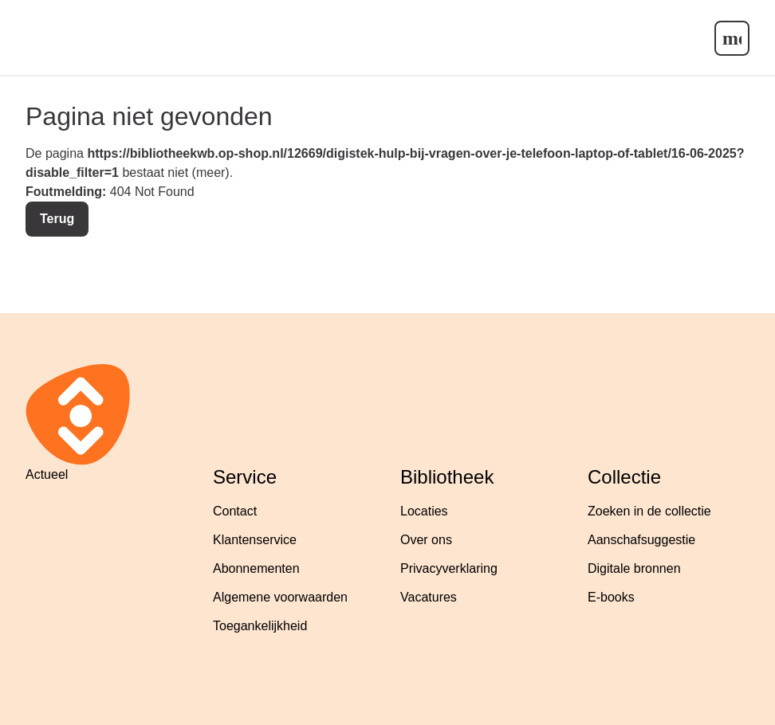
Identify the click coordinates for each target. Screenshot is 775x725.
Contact (235, 511)
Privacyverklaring (449, 568)
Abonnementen (256, 568)
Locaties (424, 511)
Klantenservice (255, 540)
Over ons (426, 540)
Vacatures (428, 597)
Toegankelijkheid (260, 626)
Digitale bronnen (634, 568)
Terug (57, 218)
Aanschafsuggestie (641, 540)
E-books (611, 597)
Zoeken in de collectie (649, 511)
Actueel (47, 474)
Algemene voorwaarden (280, 597)
